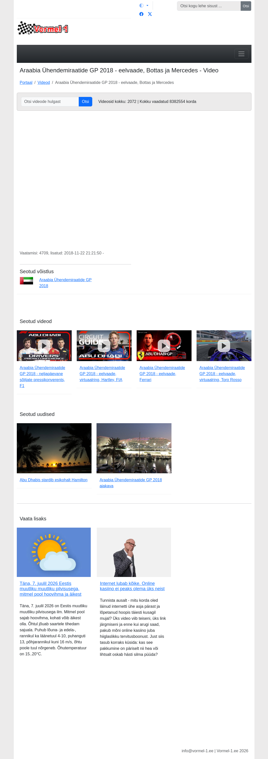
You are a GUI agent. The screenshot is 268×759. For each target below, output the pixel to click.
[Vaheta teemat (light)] (144, 5)
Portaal (26, 82)
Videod (44, 82)
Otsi (246, 6)
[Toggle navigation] (241, 54)
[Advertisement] (134, 707)
